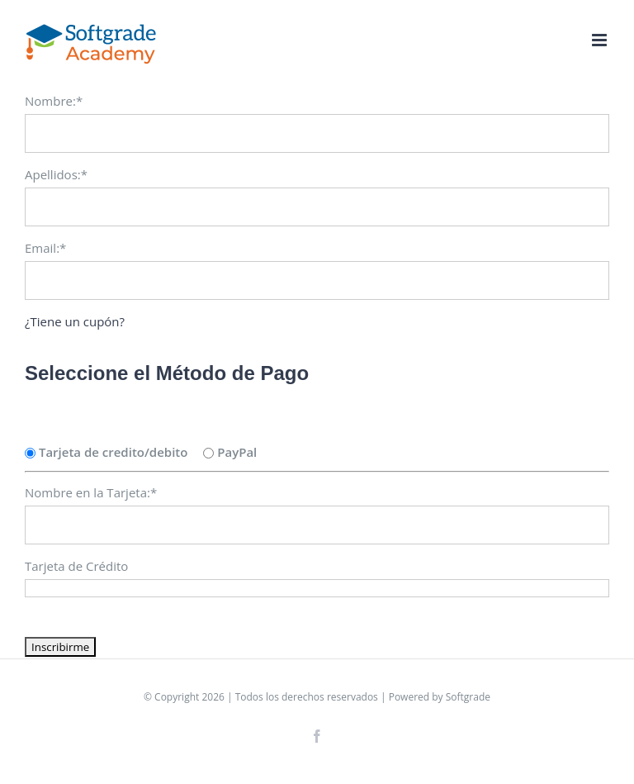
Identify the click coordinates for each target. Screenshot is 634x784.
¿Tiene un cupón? (75, 321)
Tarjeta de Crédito (76, 566)
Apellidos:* (56, 174)
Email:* (45, 248)
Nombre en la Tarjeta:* (91, 492)
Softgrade (468, 697)
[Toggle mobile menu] (600, 40)
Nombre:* (54, 101)
